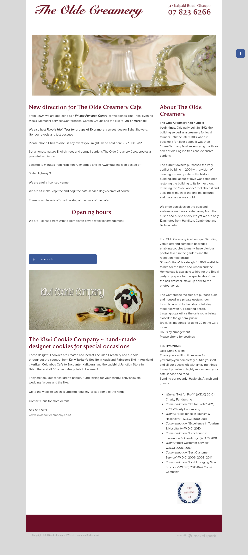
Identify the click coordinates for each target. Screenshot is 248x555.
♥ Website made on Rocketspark (82, 535)
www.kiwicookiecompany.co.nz (50, 415)
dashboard (58, 535)
